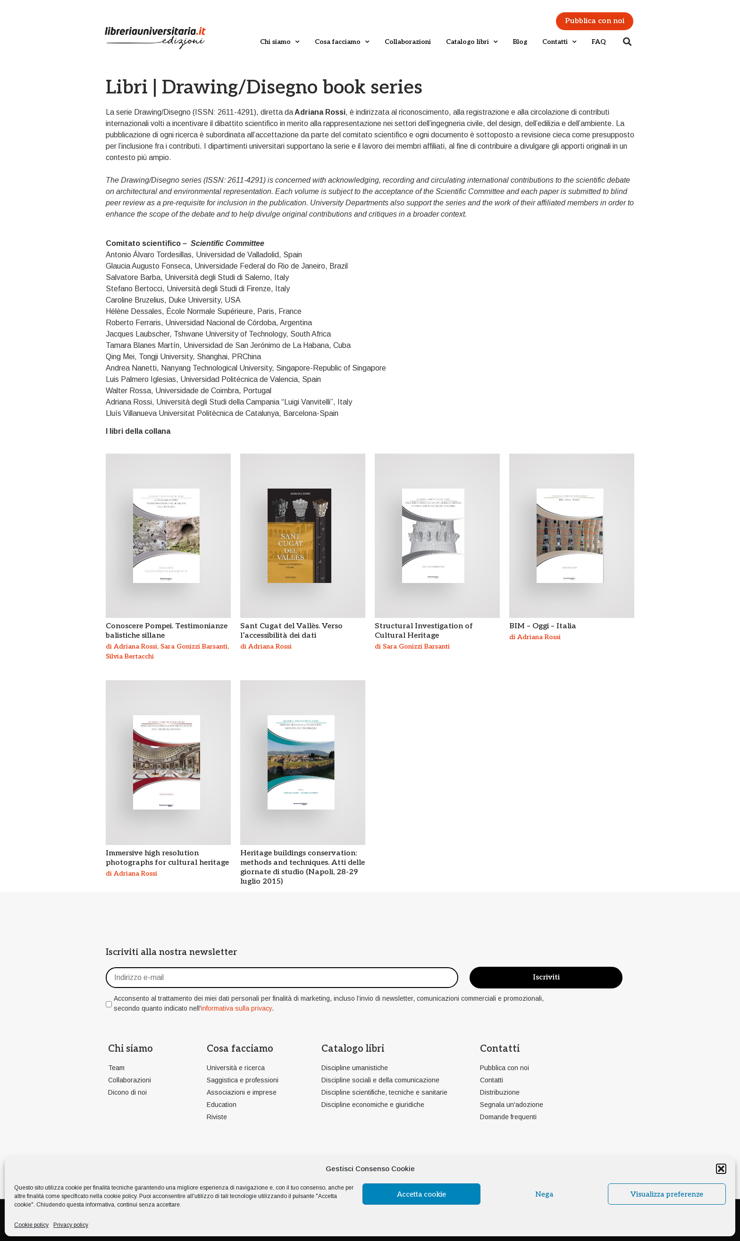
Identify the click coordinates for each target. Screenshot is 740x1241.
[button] (721, 1168)
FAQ (599, 42)
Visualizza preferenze (667, 1194)
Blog (520, 42)
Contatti (559, 42)
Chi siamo (280, 42)
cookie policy (120, 1196)
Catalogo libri (472, 42)
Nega (544, 1194)
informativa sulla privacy (236, 1008)
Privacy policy (70, 1225)
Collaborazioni (408, 42)
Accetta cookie (421, 1194)
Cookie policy (31, 1225)
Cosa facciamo (342, 42)
